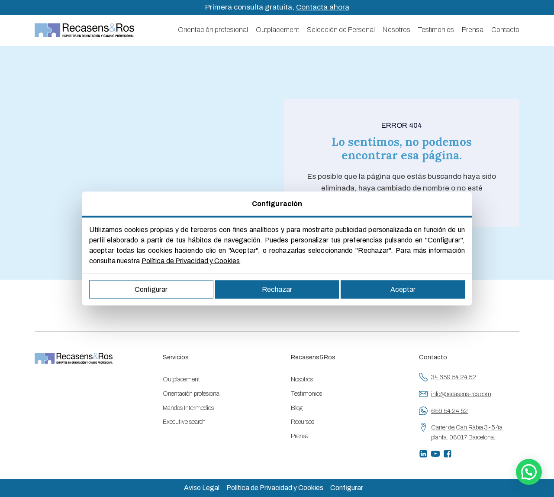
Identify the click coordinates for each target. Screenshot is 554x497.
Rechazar (277, 289)
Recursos (302, 422)
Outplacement (277, 29)
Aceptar (403, 289)
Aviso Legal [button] (201, 487)
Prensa (472, 29)
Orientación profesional (213, 29)
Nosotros (396, 29)
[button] (529, 472)
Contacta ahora (322, 7)
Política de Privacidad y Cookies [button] (274, 487)
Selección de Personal (341, 29)
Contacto (505, 29)
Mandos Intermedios (188, 408)
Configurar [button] (346, 487)
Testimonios (436, 29)
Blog (297, 408)
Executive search (184, 422)
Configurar (151, 289)
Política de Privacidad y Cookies (191, 261)
